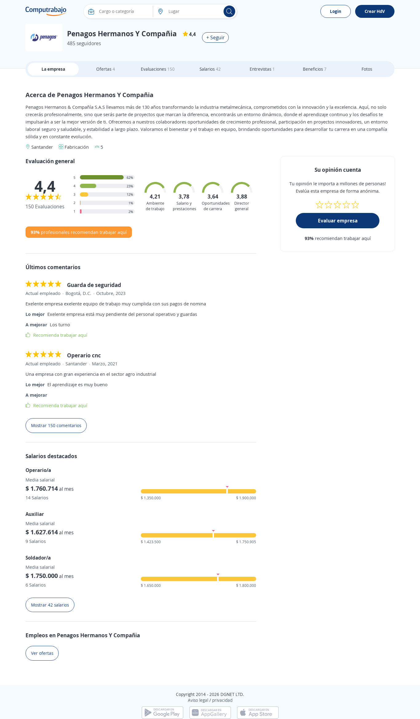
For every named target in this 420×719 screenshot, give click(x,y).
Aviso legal (198, 700)
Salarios (210, 69)
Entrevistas (262, 69)
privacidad (222, 700)
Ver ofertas (42, 653)
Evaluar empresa (338, 220)
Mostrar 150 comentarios (56, 425)
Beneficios (315, 69)
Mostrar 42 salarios (50, 605)
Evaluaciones (158, 69)
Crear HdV (375, 11)
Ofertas (105, 69)
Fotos (367, 69)
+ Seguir (215, 37)
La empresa (53, 69)
